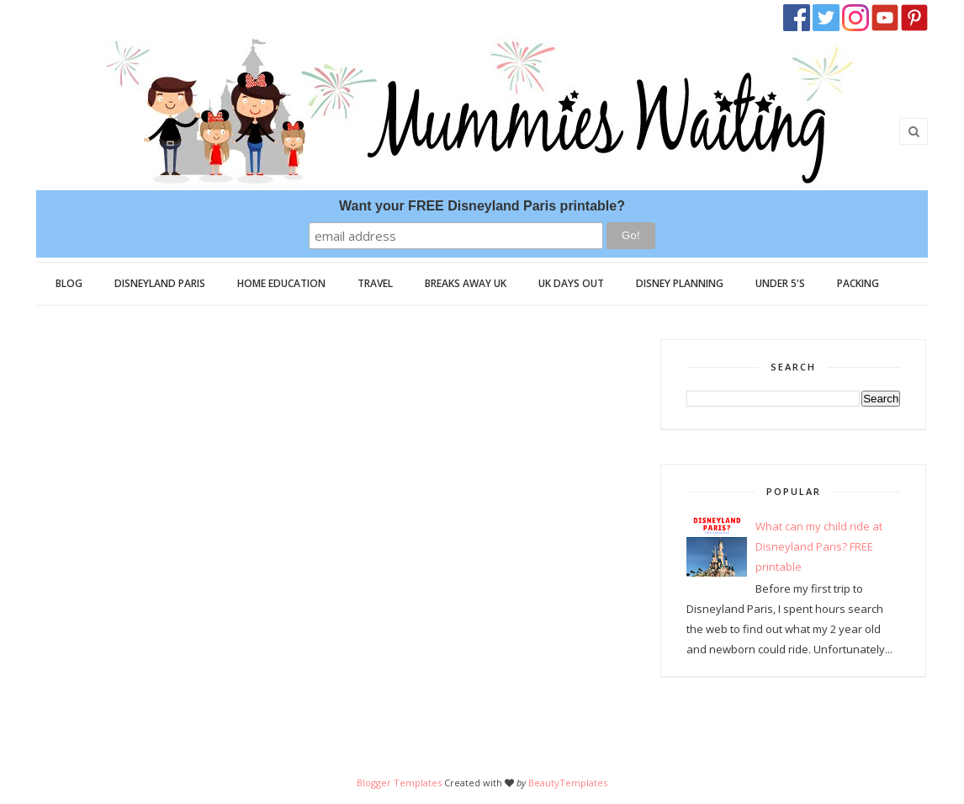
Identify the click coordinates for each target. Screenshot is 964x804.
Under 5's (780, 283)
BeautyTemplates (567, 782)
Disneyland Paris (159, 283)
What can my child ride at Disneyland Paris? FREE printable (818, 546)
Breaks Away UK (465, 283)
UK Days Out (571, 283)
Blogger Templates (399, 782)
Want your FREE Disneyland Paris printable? (482, 206)
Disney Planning (679, 283)
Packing (858, 283)
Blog (69, 283)
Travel (375, 283)
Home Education (281, 283)
